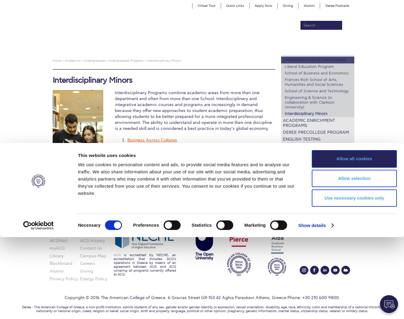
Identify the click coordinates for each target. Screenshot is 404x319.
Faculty (292, 152)
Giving (288, 6)
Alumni (309, 6)
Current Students (289, 45)
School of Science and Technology (317, 91)
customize (378, 4)
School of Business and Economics (317, 73)
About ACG (120, 45)
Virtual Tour (206, 6)
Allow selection (354, 260)
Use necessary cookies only (354, 279)
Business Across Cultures (152, 140)
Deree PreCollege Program (316, 132)
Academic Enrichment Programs (309, 123)
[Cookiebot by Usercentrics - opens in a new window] (38, 307)
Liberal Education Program (309, 66)
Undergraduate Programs (315, 60)
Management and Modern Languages (164, 150)
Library (291, 166)
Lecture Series (300, 146)
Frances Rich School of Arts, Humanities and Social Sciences (314, 82)
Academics (177, 45)
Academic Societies (306, 180)
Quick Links (235, 6)
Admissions (148, 45)
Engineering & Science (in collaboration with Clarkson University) (310, 102)
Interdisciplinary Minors (306, 113)
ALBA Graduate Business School (229, 45)
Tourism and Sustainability (153, 155)
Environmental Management (155, 145)
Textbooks (296, 173)
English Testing (302, 139)
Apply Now (263, 6)
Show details (312, 307)
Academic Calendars (308, 159)
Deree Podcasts (337, 6)
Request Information (308, 187)
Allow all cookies (354, 240)
